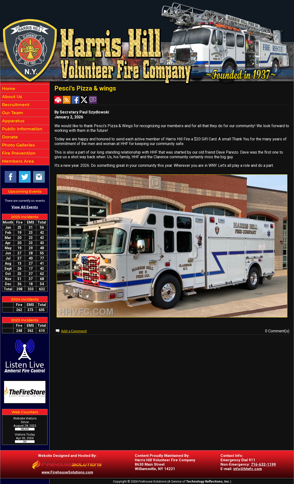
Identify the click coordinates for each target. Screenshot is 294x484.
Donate (9, 137)
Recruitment (15, 104)
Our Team (12, 112)
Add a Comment (74, 331)
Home (8, 88)
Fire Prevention (18, 153)
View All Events (25, 207)
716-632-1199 (263, 464)
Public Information (21, 128)
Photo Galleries (18, 145)
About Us (11, 96)
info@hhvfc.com (247, 469)
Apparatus (12, 120)
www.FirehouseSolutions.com (67, 472)
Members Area (17, 161)
